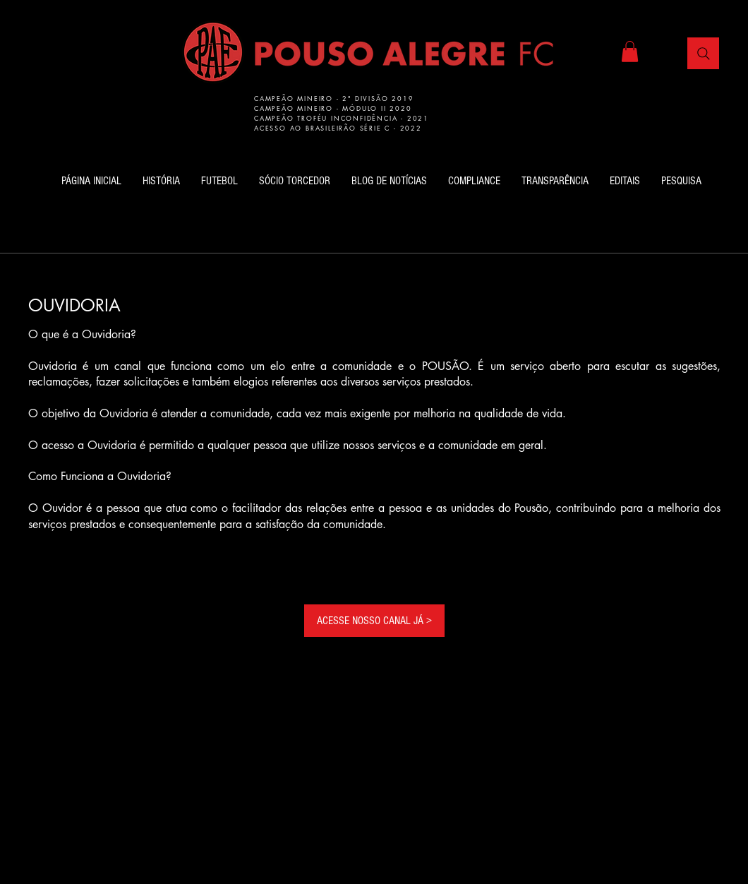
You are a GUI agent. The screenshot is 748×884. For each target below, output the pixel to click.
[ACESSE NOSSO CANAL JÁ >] (374, 620)
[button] (630, 51)
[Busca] (703, 53)
